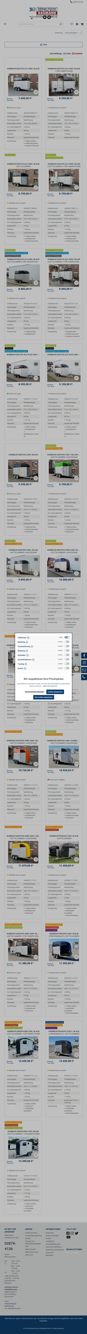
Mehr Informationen (50, 686)
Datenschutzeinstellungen (34, 692)
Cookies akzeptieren (55, 692)
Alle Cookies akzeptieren (44, 697)
